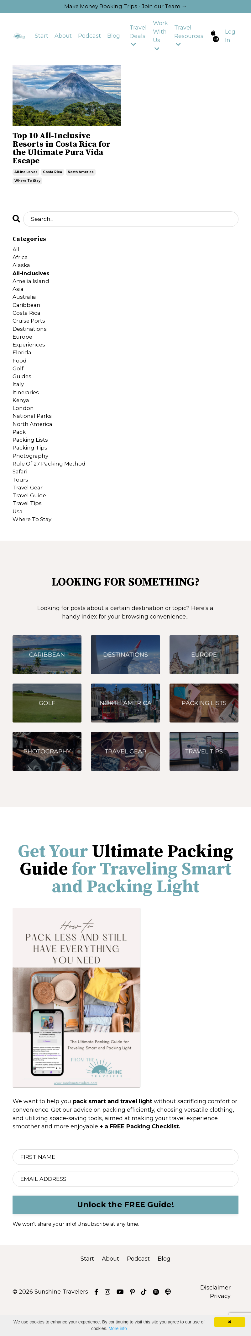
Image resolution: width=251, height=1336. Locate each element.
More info (117, 1328)
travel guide (30, 517)
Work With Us (160, 36)
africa (21, 262)
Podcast (89, 36)
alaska (22, 271)
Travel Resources (188, 36)
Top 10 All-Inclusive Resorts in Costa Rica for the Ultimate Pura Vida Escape (67, 151)
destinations (30, 338)
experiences (30, 355)
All (16, 254)
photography (31, 474)
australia (25, 305)
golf (18, 381)
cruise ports (30, 330)
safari (21, 491)
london (23, 423)
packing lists (31, 457)
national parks (33, 432)
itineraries (26, 406)
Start (41, 36)
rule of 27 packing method (51, 483)
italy (18, 398)
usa (18, 534)
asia (18, 296)
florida (22, 364)
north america (81, 176)
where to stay (27, 185)
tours (20, 500)
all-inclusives (25, 176)
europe (23, 347)
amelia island (32, 288)
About (63, 36)
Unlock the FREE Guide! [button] (125, 1229)
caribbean (27, 313)
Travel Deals (138, 36)
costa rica (52, 176)
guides (22, 389)
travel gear (29, 508)
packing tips (31, 466)
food (20, 372)
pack (20, 449)
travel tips (28, 525)
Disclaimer (215, 1312)
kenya (21, 415)
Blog (113, 36)
